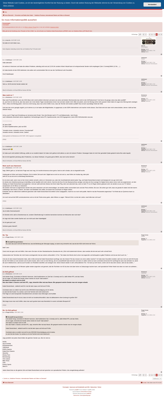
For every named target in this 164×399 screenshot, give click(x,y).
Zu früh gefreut (8, 272)
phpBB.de (89, 393)
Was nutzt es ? (8, 95)
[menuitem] (5, 12)
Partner (99, 387)
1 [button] (145, 34)
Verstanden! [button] (152, 4)
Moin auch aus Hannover (12, 166)
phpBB (76, 389)
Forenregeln (6, 24)
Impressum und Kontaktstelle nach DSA (80, 387)
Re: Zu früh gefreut (10, 310)
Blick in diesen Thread (30, 27)
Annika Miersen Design (86, 391)
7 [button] (154, 34)
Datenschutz (93, 387)
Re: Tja (5, 235)
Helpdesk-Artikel (54, 27)
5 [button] (149, 34)
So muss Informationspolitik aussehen (19, 20)
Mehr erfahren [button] (8, 6)
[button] (140, 34)
